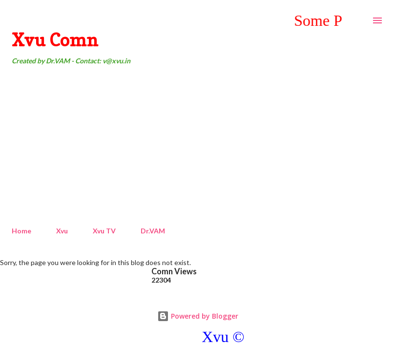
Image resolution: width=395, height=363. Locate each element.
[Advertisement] (197, 146)
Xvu (62, 231)
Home (21, 231)
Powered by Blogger (197, 316)
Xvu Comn (55, 39)
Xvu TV (104, 231)
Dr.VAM (153, 231)
